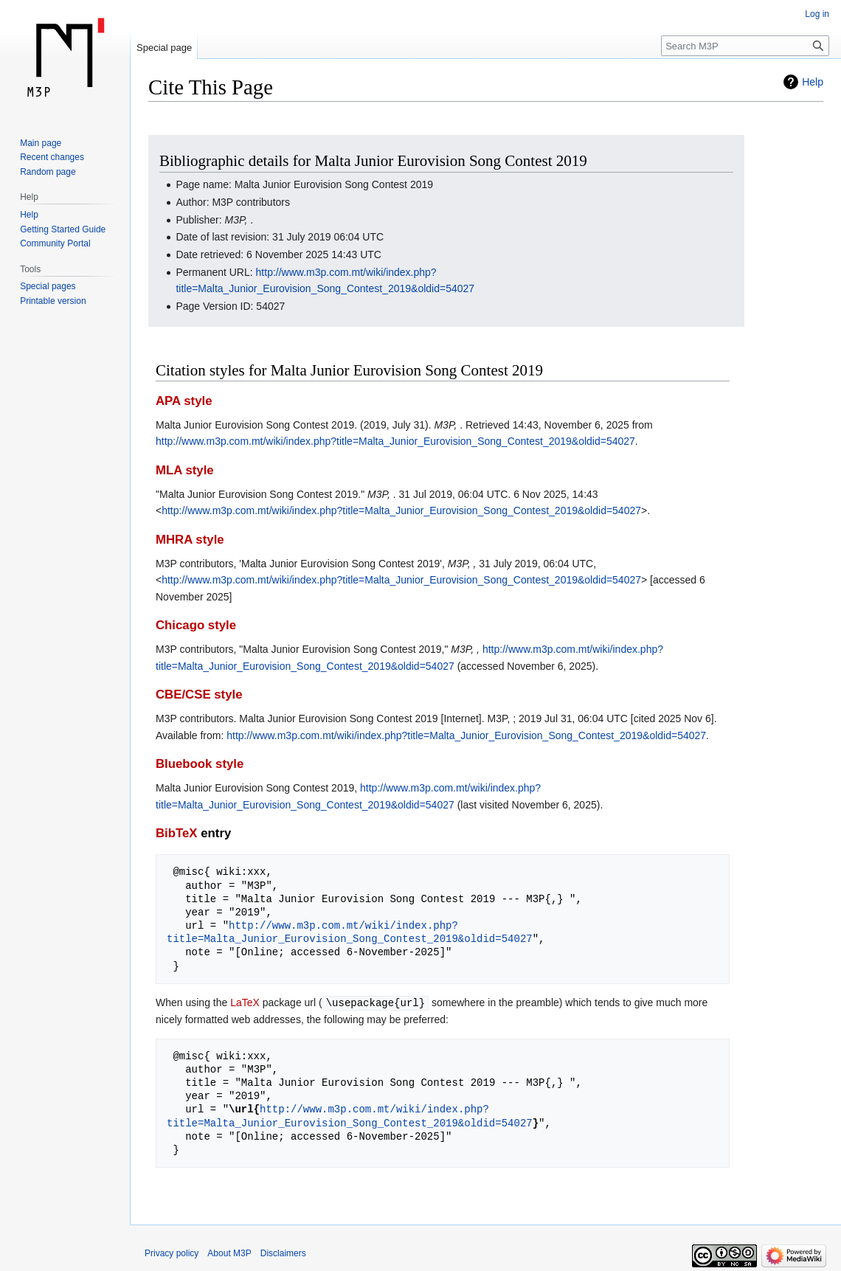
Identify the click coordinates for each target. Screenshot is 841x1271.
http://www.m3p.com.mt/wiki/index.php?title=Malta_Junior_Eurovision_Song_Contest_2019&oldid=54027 (395, 441)
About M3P (229, 1252)
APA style (184, 401)
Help (812, 82)
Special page (164, 47)
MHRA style (190, 540)
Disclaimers (283, 1252)
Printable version (53, 301)
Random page (47, 172)
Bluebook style (199, 764)
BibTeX (177, 833)
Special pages (47, 286)
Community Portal (55, 243)
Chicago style (196, 625)
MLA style (185, 470)
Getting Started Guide (62, 229)
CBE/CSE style (199, 695)
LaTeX (245, 1002)
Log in (817, 14)
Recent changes (52, 157)
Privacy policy (171, 1252)
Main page (40, 143)
